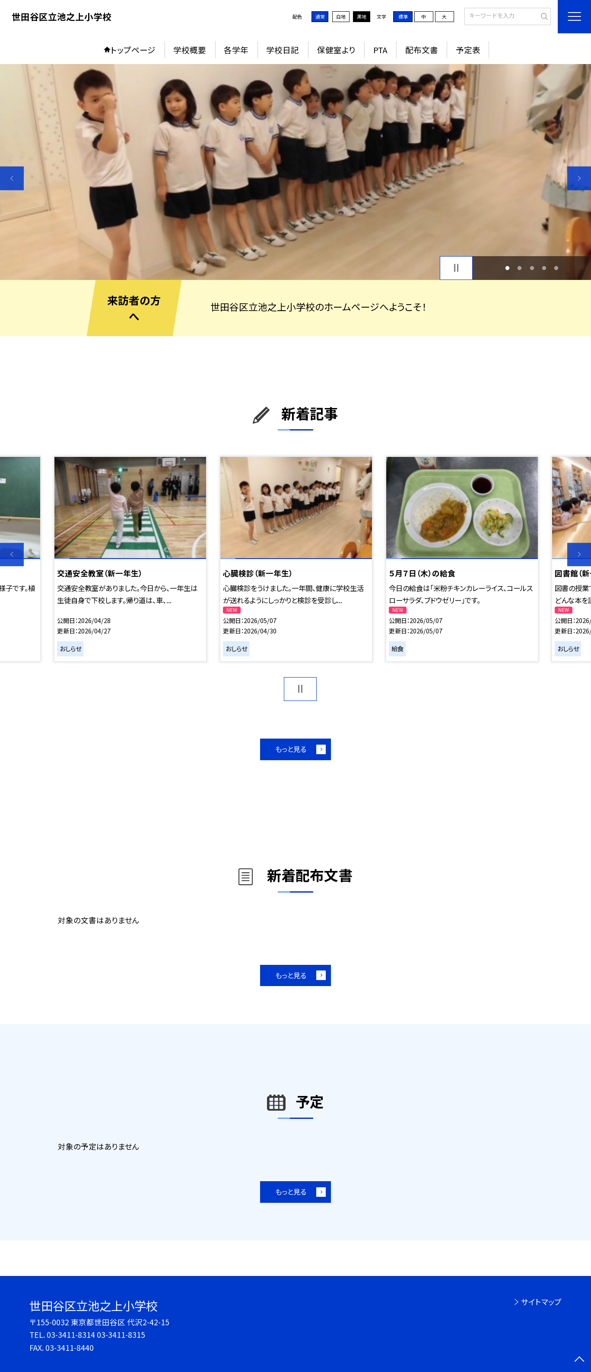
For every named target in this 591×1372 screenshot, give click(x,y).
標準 (403, 16)
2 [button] (520, 268)
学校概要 (189, 49)
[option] (295, 172)
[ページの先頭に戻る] (579, 1360)
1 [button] (507, 268)
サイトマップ (541, 1301)
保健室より (336, 49)
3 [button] (532, 268)
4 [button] (544, 268)
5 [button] (556, 268)
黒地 (361, 16)
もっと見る (290, 749)
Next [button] (579, 178)
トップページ (133, 49)
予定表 (468, 49)
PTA (380, 49)
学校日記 (282, 49)
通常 (320, 16)
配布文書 (421, 49)
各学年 (236, 49)
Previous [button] (12, 178)
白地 (341, 16)
